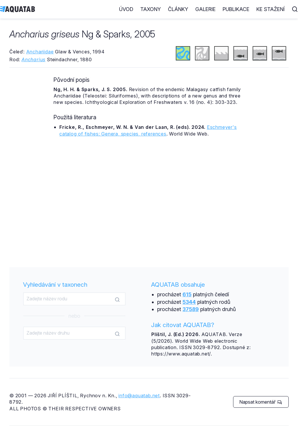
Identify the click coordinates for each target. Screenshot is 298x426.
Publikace (236, 9)
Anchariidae (40, 52)
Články (178, 9)
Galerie (205, 9)
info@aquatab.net (139, 395)
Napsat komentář (260, 402)
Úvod (126, 9)
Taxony (150, 9)
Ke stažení (270, 9)
